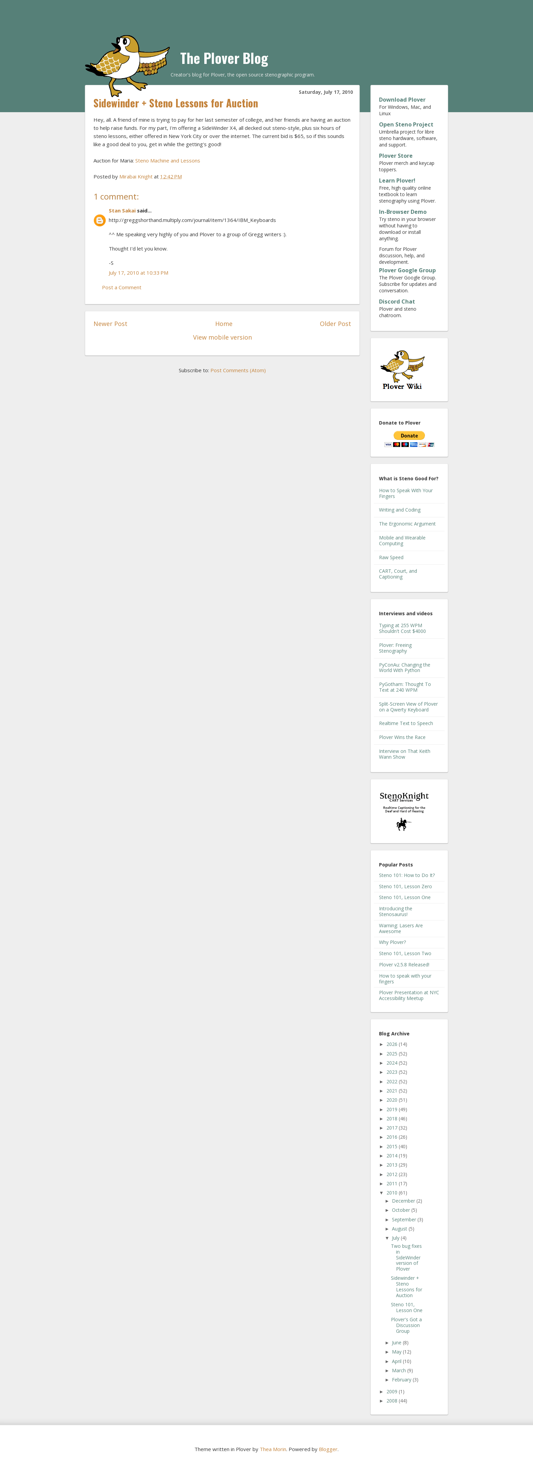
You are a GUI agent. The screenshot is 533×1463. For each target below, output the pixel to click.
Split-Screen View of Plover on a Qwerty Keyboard (408, 707)
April (397, 1361)
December (404, 1201)
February (402, 1379)
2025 (392, 1053)
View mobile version (222, 337)
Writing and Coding (399, 509)
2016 (392, 1137)
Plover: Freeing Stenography (395, 648)
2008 (392, 1400)
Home (224, 324)
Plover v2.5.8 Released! (404, 964)
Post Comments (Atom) (238, 370)
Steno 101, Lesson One (405, 897)
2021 (392, 1090)
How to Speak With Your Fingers (406, 493)
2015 (392, 1146)
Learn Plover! (397, 180)
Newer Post (110, 324)
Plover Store (396, 155)
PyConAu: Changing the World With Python (404, 667)
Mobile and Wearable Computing (402, 540)
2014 (392, 1155)
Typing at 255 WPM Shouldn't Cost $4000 (402, 628)
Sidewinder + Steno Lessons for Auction (406, 1286)
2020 (392, 1100)
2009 (392, 1391)
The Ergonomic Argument (407, 523)
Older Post (335, 324)
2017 (392, 1127)
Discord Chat (397, 301)
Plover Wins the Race (402, 737)
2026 (392, 1044)
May (397, 1351)
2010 (392, 1192)
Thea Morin (273, 1449)
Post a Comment (121, 287)
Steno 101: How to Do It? (407, 875)
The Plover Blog (224, 58)
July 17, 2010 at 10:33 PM (138, 272)
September (404, 1219)
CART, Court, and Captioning (398, 574)
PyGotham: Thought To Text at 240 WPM (405, 687)
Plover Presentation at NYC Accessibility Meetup (409, 995)
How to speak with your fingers (405, 979)
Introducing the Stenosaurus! (395, 911)
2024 (392, 1063)
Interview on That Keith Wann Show (404, 754)
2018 (392, 1118)
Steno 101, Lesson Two (405, 953)
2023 (392, 1072)
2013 (392, 1164)
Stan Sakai (122, 210)
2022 (392, 1081)
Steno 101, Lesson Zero (405, 886)
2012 (392, 1174)
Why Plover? (392, 942)
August (400, 1228)
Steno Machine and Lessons (167, 160)
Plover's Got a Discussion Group (406, 1325)
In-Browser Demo (403, 212)
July (396, 1238)
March (399, 1370)
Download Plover (402, 99)
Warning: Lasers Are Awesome (401, 928)
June (397, 1342)
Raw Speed (391, 557)
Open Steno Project (406, 124)
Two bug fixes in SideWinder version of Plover (406, 1257)
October (401, 1210)
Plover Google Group (407, 270)
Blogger (328, 1449)
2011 (392, 1183)
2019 (392, 1109)
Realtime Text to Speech (406, 723)
